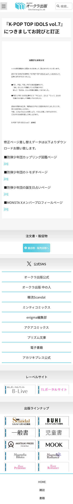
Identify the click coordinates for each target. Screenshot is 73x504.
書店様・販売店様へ (19, 490)
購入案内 (59, 482)
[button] (3, 6)
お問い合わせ (58, 490)
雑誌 (22, 482)
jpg (6, 163)
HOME (12, 482)
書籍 (30, 482)
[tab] (36, 377)
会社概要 (40, 490)
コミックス (44, 482)
